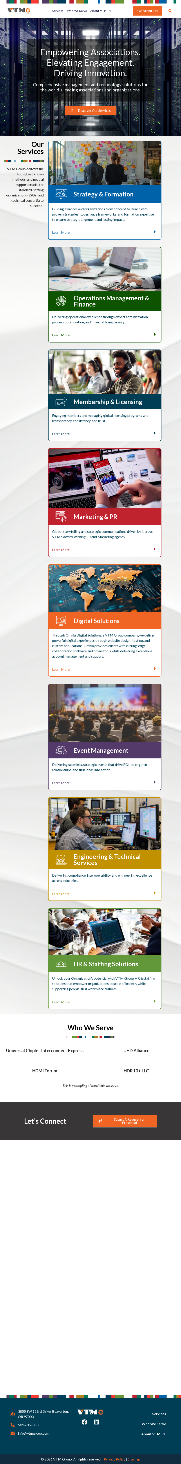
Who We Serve (77, 11)
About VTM (101, 11)
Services (57, 11)
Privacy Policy (114, 1459)
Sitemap (134, 1459)
